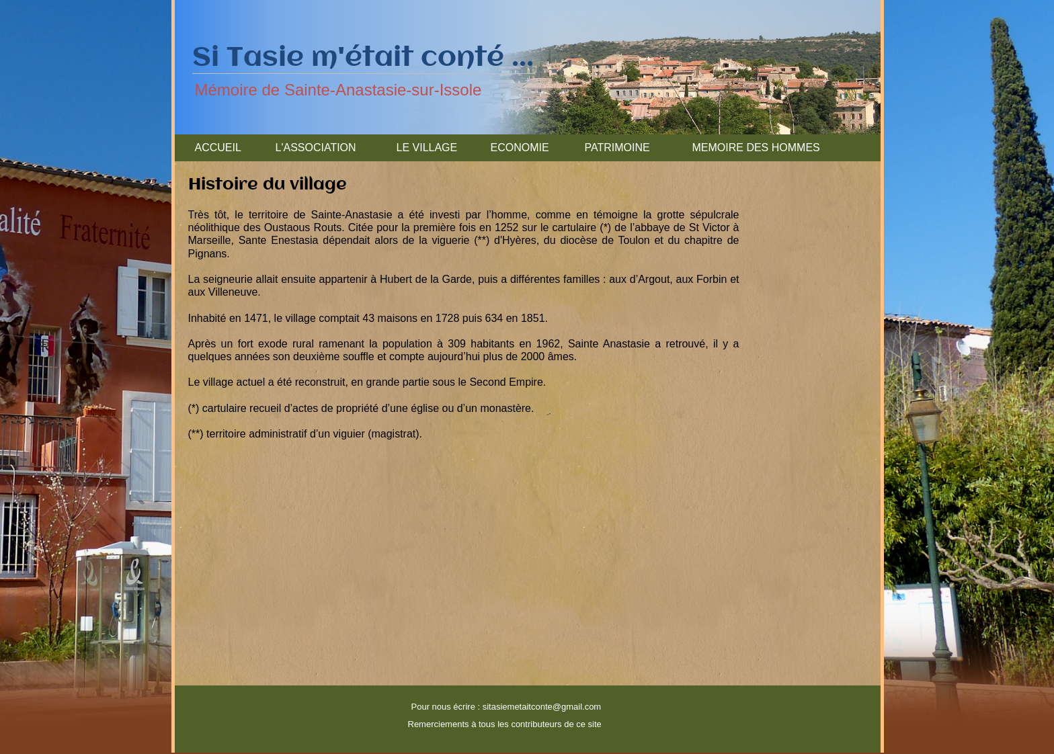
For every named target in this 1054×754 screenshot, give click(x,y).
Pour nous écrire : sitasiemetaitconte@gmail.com (506, 707)
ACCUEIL (218, 147)
